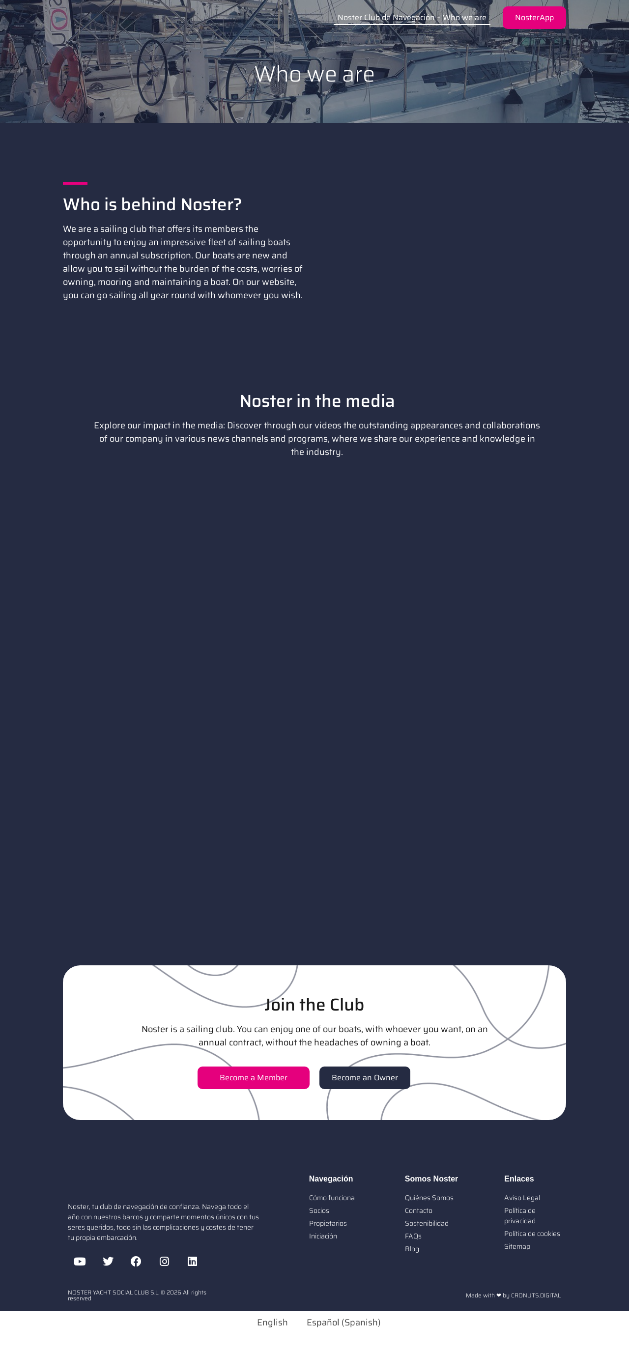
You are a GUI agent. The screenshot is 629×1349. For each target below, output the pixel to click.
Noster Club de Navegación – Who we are (412, 17)
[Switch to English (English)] (268, 1322)
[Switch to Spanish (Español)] (339, 1322)
